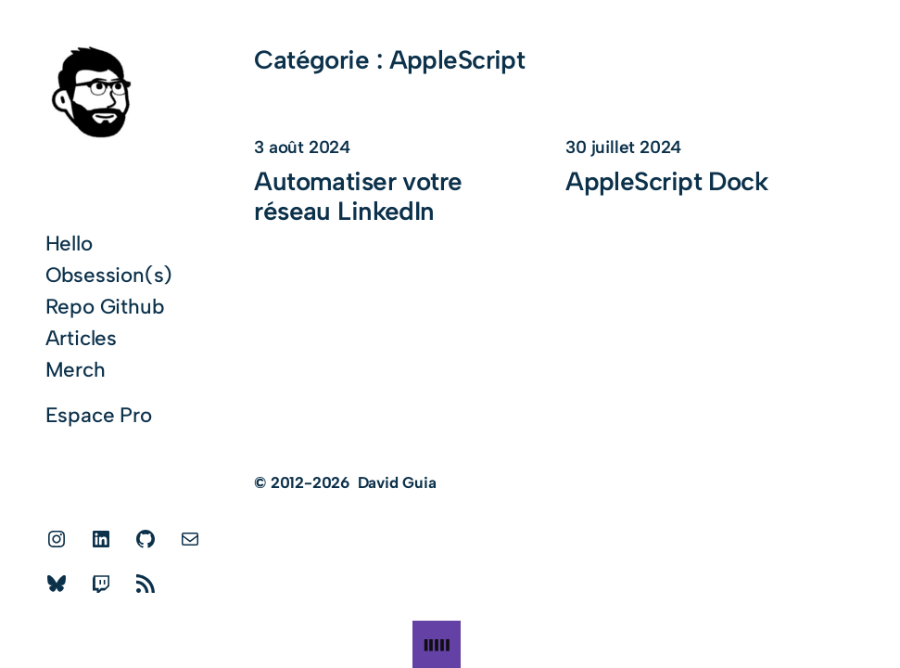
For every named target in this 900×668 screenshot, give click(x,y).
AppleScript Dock (666, 182)
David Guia (397, 482)
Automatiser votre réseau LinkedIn (358, 196)
